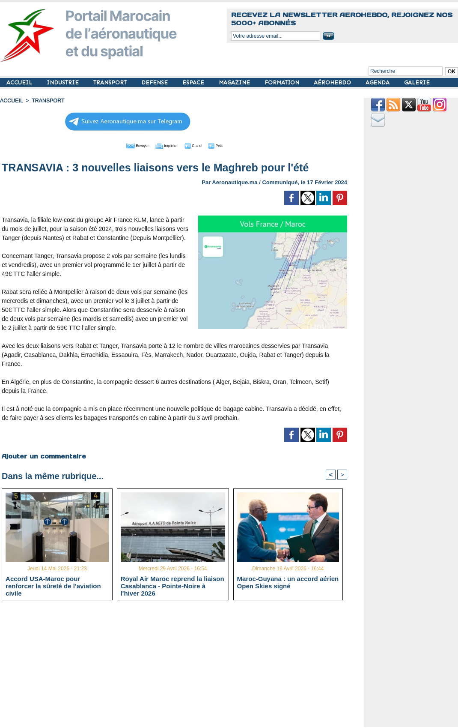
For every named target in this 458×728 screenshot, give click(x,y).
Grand (200, 144)
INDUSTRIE (63, 82)
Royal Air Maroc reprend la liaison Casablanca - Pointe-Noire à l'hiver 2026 (172, 585)
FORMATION (283, 82)
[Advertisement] (181, 667)
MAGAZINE (235, 82)
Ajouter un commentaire (43, 455)
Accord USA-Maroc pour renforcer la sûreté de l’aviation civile (53, 585)
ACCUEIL (20, 82)
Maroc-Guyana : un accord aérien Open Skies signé (288, 582)
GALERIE (417, 82)
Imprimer (165, 144)
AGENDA (378, 82)
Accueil (11, 101)
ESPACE (194, 82)
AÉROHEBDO (333, 82)
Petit (230, 144)
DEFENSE (155, 82)
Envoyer (126, 144)
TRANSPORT (110, 82)
